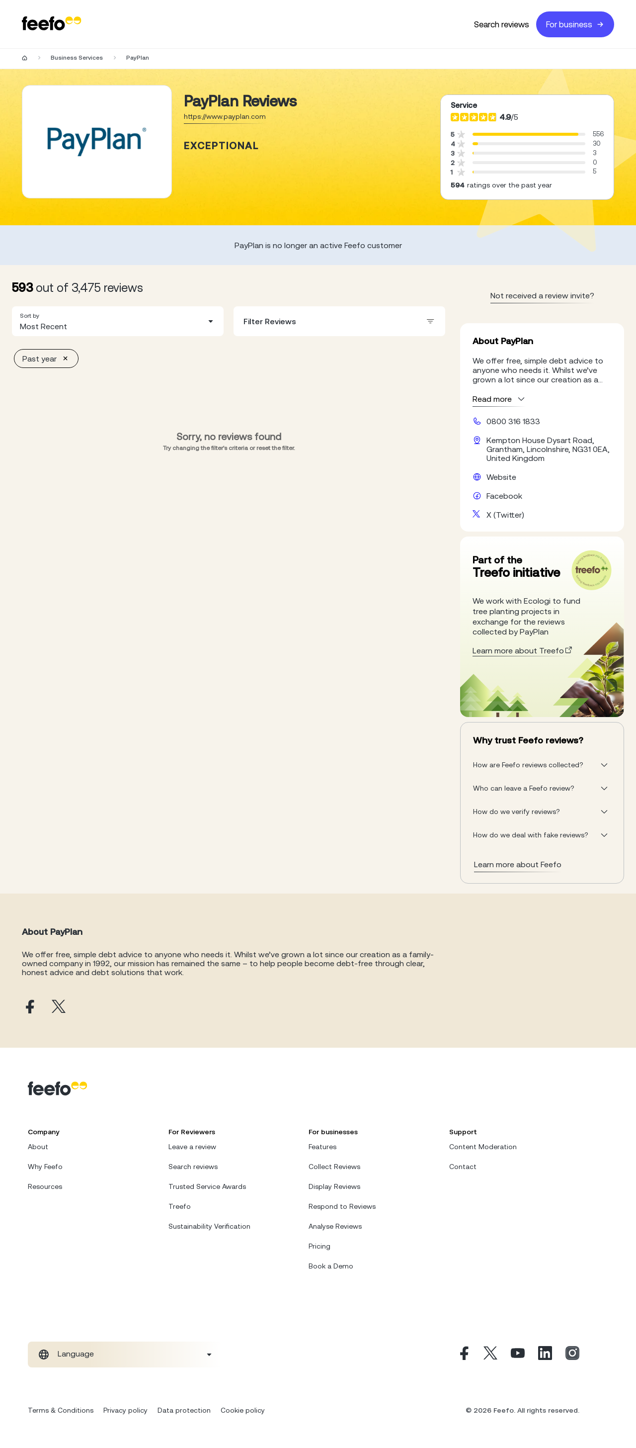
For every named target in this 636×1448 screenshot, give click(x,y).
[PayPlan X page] (59, 1007)
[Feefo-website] (51, 24)
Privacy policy (125, 1410)
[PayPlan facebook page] (29, 1007)
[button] (118, 321)
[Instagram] (572, 1354)
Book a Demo (331, 1266)
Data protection (184, 1410)
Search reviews (501, 24)
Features (322, 1147)
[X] (490, 1354)
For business (575, 24)
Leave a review (192, 1147)
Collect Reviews (334, 1167)
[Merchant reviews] (96, 142)
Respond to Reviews (342, 1206)
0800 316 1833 (513, 421)
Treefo (179, 1206)
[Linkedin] (545, 1354)
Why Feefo (45, 1167)
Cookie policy (243, 1410)
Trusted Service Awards (207, 1186)
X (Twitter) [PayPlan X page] (505, 514)
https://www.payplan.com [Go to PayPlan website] (225, 116)
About (38, 1147)
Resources (45, 1186)
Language (76, 1354)
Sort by (29, 315)
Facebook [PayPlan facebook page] (504, 495)
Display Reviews (334, 1186)
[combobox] (118, 321)
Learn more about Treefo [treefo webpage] (523, 650)
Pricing (319, 1246)
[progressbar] (525, 134)
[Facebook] (463, 1354)
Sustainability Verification (209, 1226)
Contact (463, 1167)
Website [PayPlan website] (501, 476)
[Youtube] (518, 1354)
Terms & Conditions (60, 1410)
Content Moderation (483, 1147)
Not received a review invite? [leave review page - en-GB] (542, 295)
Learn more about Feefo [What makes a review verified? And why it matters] (517, 864)
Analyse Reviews (335, 1226)
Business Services (77, 57)
